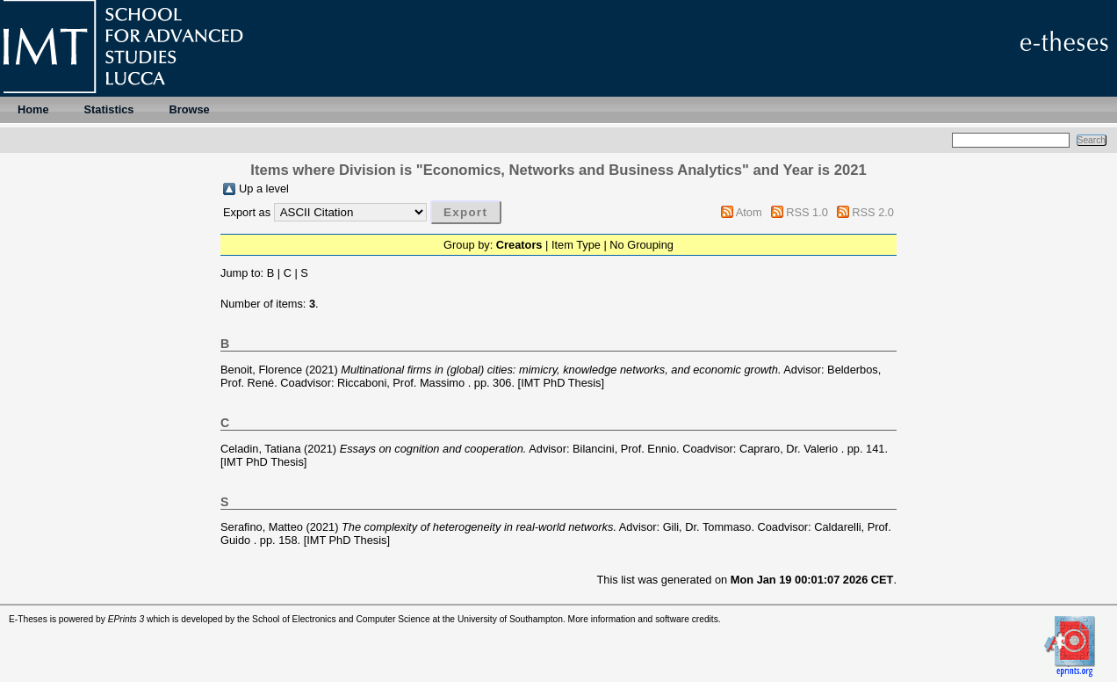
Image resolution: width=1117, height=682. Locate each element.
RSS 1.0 (807, 212)
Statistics (109, 109)
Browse (189, 109)
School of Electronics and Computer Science (341, 619)
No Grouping (641, 244)
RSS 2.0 (873, 212)
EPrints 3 (126, 619)
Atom (749, 212)
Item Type (576, 244)
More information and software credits (643, 619)
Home (33, 109)
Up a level (264, 188)
